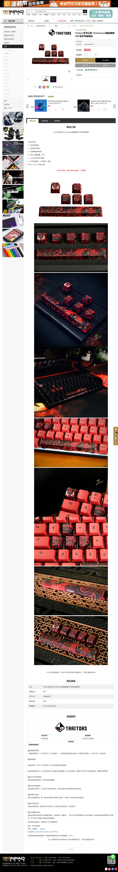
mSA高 (6, 77)
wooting (28, 14)
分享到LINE (47, 87)
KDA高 (6, 63)
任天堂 (74, 14)
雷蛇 (59, 14)
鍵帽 (5, 46)
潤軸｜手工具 (8, 108)
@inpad (42, 829)
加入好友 (113, 857)
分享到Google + (43, 87)
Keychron (53, 14)
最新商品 (31, 21)
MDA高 (6, 67)
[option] (57, 3)
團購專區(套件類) (9, 35)
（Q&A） (71, 835)
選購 (31, 107)
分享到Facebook (40, 87)
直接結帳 (85, 60)
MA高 (6, 70)
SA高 (5, 83)
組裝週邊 (6, 104)
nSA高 (6, 80)
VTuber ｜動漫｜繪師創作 (94, 21)
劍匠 (69, 14)
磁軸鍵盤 (85, 14)
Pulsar (64, 14)
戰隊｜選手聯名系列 (77, 21)
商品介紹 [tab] (33, 121)
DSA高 (6, 57)
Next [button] (111, 3)
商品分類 (10, 21)
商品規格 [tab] (45, 121)
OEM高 (6, 53)
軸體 (5, 100)
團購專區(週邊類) (9, 39)
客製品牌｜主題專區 (10, 31)
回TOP (71, 849)
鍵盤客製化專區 (10, 27)
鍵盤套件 (6, 42)
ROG (40, 14)
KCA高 (6, 60)
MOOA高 (7, 73)
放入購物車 (105, 60)
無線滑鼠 (34, 14)
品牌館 (46, 21)
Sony (79, 14)
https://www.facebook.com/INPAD (47, 832)
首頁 (31, 26)
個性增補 (7, 93)
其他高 (6, 96)
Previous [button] (2, 3)
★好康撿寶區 (62, 21)
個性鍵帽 (7, 90)
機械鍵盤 (46, 14)
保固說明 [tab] (57, 121)
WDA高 (6, 86)
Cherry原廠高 (8, 50)
